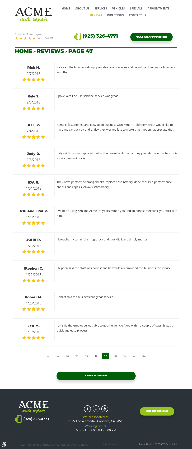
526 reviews (45, 38)
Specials (136, 8)
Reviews (96, 15)
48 (116, 356)
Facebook (87, 408)
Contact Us (137, 15)
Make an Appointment (151, 37)
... (56, 356)
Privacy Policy (110, 444)
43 (66, 356)
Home (66, 8)
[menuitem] (66, 8)
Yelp (104, 408)
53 (145, 356)
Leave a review (96, 377)
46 (96, 356)
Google (96, 408)
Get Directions (157, 412)
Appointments (158, 8)
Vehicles (118, 8)
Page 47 (80, 51)
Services (101, 8)
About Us (82, 8)
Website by (166, 444)
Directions (115, 15)
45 (86, 356)
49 (125, 356)
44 (76, 356)
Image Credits (146, 444)
